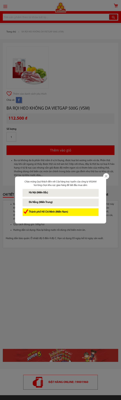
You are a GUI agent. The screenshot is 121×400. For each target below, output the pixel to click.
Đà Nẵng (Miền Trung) (41, 202)
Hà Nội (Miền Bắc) (38, 192)
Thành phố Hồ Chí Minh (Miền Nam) (48, 212)
